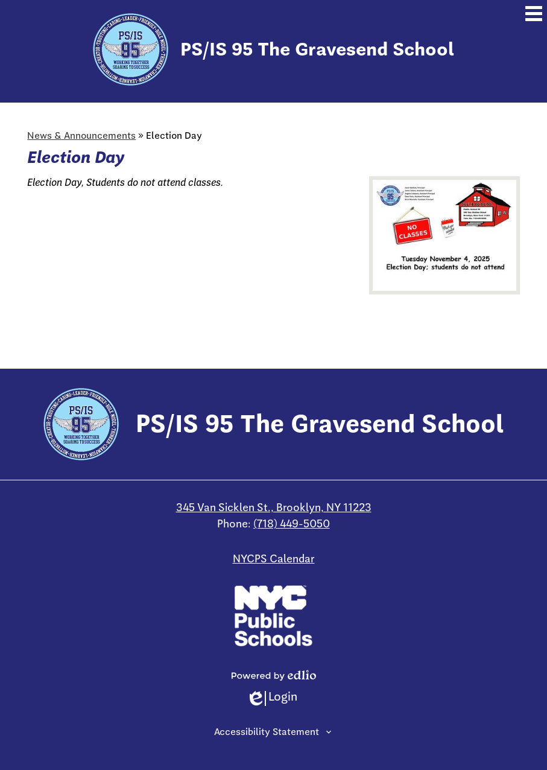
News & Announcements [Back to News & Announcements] (81, 135)
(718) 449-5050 (291, 524)
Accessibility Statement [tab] (266, 732)
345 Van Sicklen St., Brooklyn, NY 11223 (274, 507)
